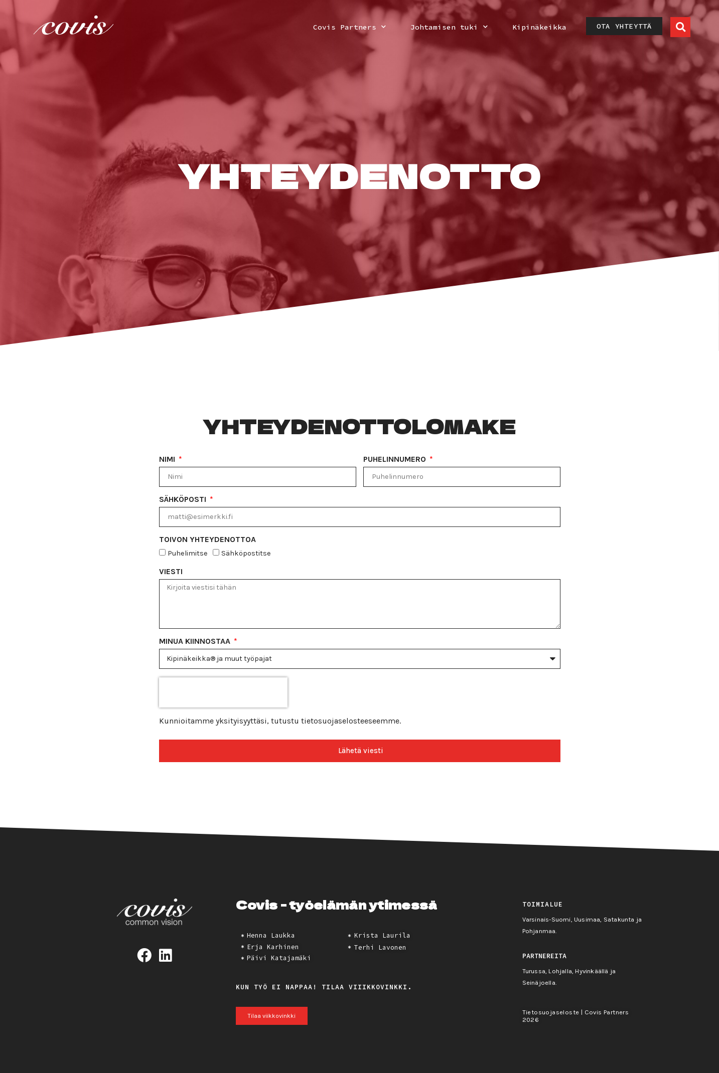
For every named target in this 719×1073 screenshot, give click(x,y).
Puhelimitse (188, 554)
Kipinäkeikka (539, 27)
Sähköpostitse (246, 554)
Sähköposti (183, 499)
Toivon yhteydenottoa (207, 539)
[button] (680, 27)
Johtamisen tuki (449, 26)
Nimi (168, 459)
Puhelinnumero (395, 459)
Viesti (171, 572)
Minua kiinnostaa (195, 641)
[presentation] (223, 692)
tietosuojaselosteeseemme (350, 721)
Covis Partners (349, 26)
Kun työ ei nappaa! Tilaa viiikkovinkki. (324, 987)
